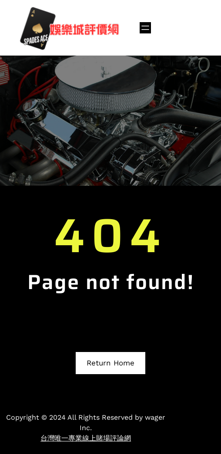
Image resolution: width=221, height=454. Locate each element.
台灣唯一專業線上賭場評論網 (85, 438)
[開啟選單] (145, 27)
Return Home (110, 363)
